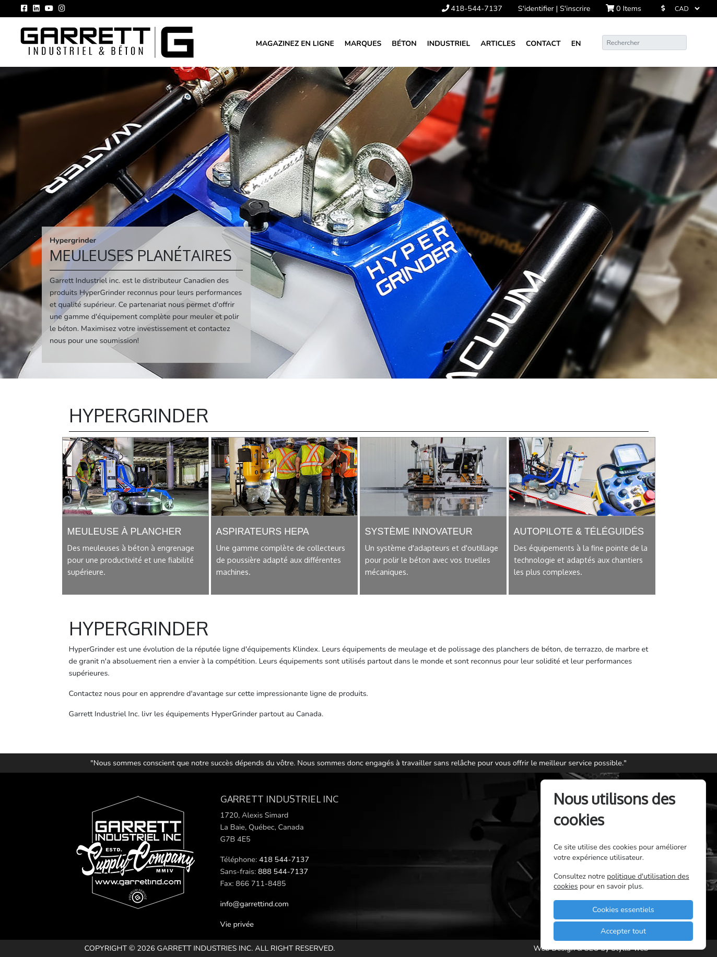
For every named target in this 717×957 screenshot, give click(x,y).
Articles (497, 44)
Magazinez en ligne (295, 44)
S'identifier (537, 8)
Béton (404, 44)
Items (623, 8)
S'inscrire (575, 8)
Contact (543, 44)
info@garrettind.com (254, 904)
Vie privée (237, 924)
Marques (363, 44)
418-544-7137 (472, 8)
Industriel (449, 44)
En (576, 44)
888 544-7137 (283, 871)
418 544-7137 (284, 859)
